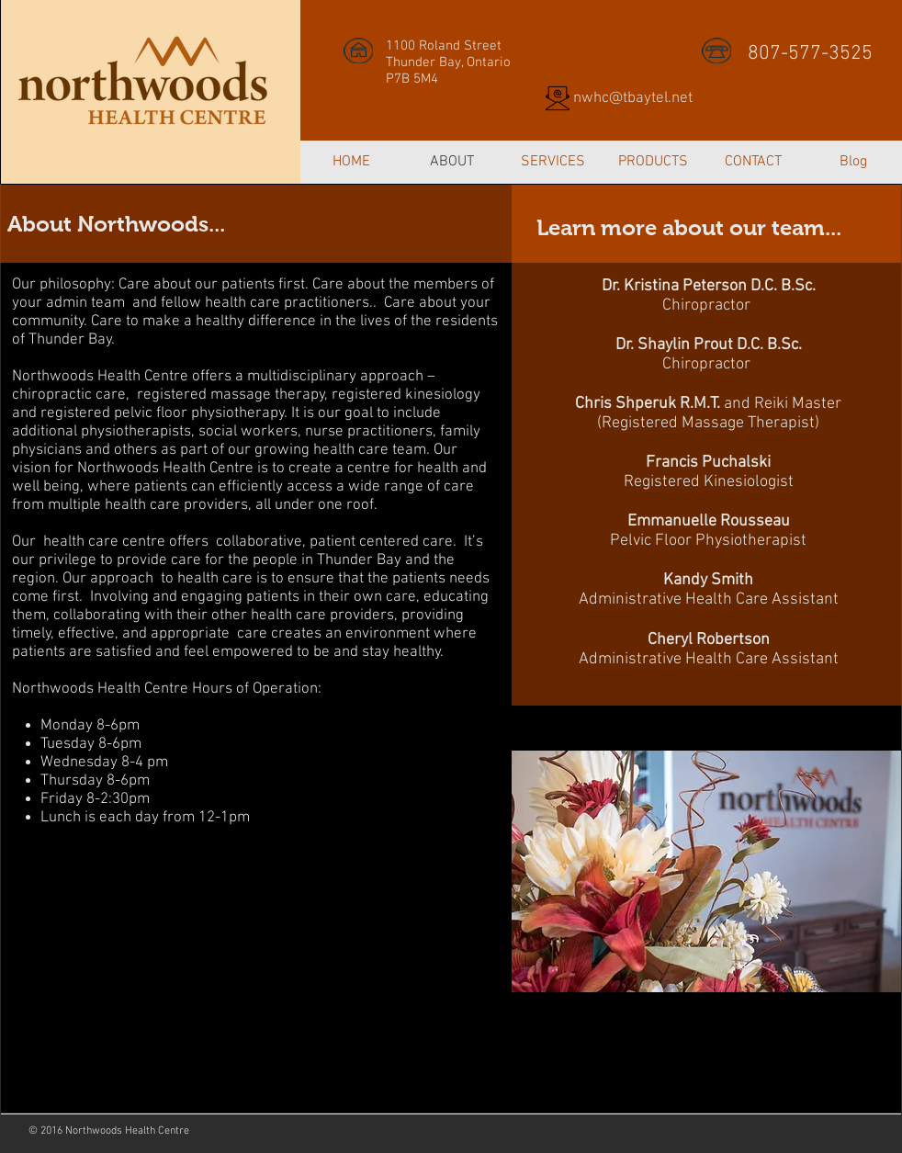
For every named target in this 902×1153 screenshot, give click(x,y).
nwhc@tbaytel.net (633, 98)
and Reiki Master (708, 403)
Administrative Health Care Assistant (709, 599)
